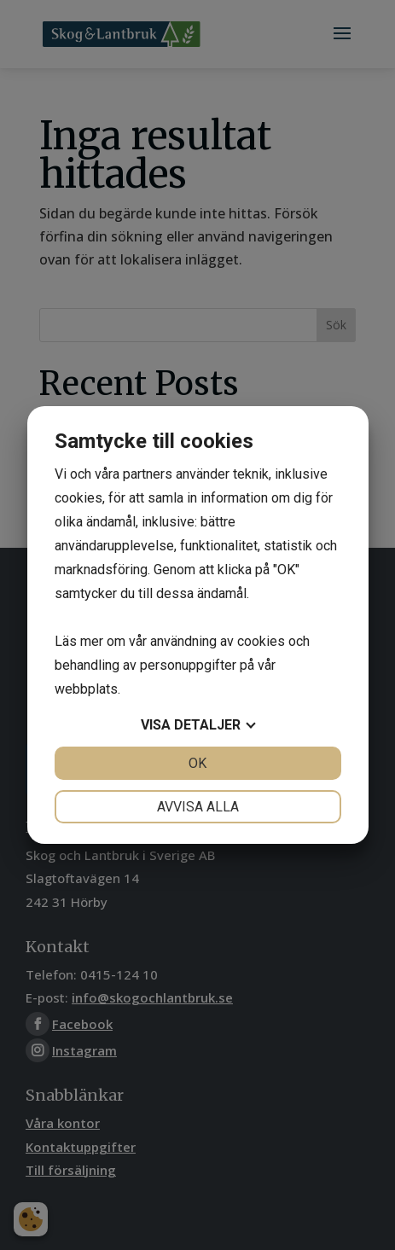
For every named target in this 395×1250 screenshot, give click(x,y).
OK (197, 763)
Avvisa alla (198, 807)
